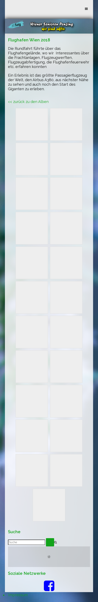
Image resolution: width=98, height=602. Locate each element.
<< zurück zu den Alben (28, 101)
